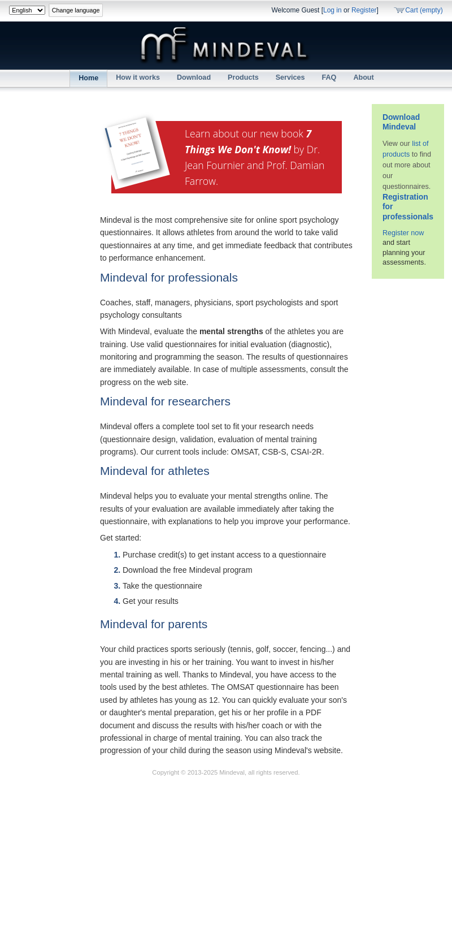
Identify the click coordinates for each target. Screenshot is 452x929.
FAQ (329, 77)
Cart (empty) (424, 10)
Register (364, 10)
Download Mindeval (401, 122)
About (363, 77)
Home (88, 78)
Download (194, 77)
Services (290, 77)
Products (243, 77)
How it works (138, 77)
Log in (332, 10)
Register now (403, 233)
